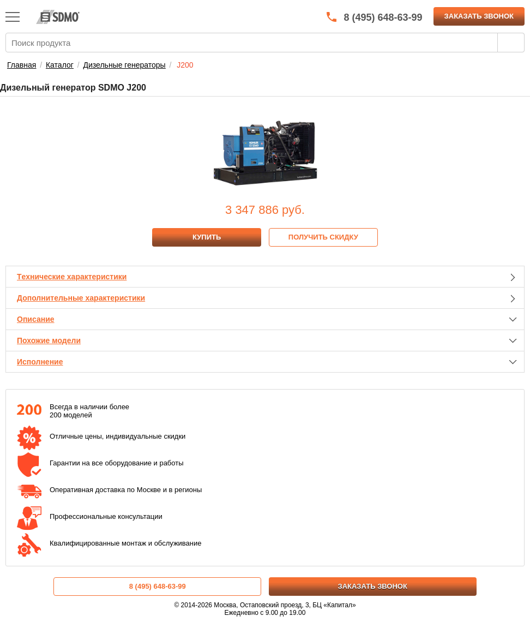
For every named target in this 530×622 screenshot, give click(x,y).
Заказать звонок (479, 16)
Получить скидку (323, 237)
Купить (206, 237)
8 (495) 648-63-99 (157, 586)
